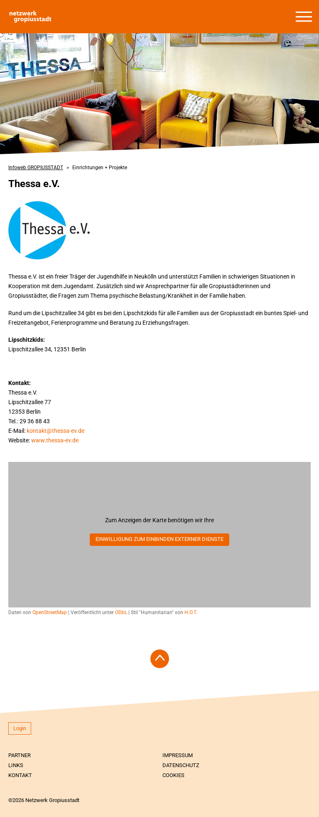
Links (15, 765)
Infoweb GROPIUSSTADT (35, 167)
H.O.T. (190, 612)
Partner (19, 755)
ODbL (121, 612)
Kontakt (20, 775)
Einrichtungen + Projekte (99, 167)
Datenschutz (180, 765)
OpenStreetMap (49, 612)
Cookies (173, 775)
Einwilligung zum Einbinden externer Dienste (159, 539)
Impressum (177, 755)
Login (19, 728)
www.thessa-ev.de (55, 440)
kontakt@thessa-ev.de (55, 430)
